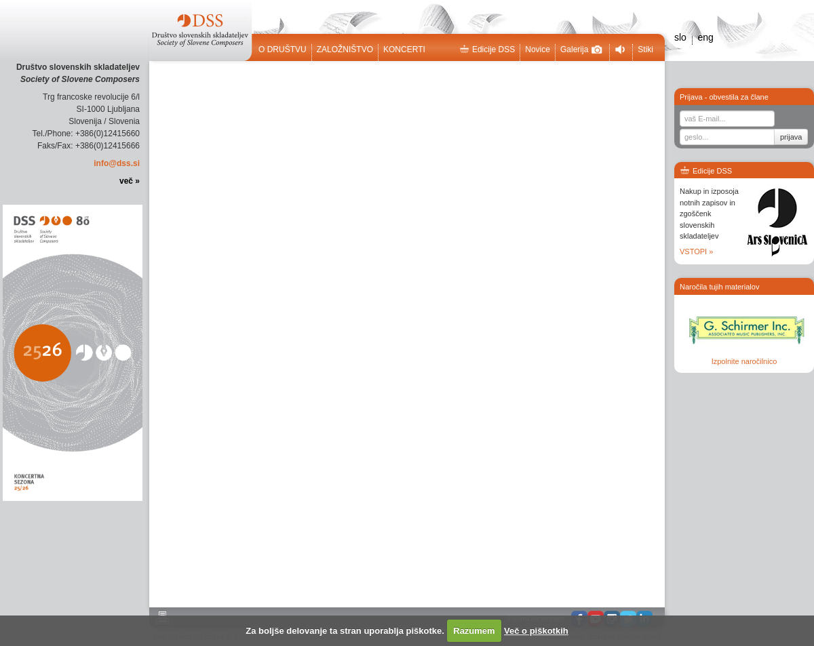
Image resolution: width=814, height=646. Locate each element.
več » (129, 181)
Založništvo (345, 49)
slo (680, 37)
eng (705, 37)
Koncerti (404, 49)
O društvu (282, 49)
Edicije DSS (487, 49)
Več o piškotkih (536, 631)
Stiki (645, 49)
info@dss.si (117, 163)
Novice (537, 49)
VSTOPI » (696, 251)
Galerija (581, 49)
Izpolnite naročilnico (744, 361)
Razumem (474, 631)
